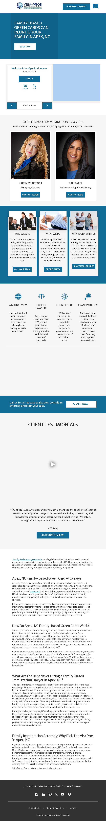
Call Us (29, 78)
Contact (73, 808)
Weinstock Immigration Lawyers (29, 68)
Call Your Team (22, 269)
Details (25, 86)
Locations (28, 786)
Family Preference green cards (27, 559)
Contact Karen (30, 195)
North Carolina (41, 786)
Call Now (82, 404)
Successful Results (84, 266)
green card (35, 591)
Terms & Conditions (55, 808)
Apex (51, 786)
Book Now (25, 47)
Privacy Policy (34, 808)
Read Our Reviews (52, 535)
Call (34, 86)
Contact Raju (75, 195)
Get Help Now (53, 269)
